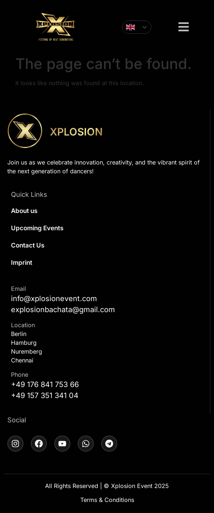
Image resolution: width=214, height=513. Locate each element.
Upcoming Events (37, 228)
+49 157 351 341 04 (44, 395)
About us (24, 210)
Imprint (21, 262)
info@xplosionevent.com (54, 298)
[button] (184, 28)
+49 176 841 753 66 (45, 384)
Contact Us (27, 245)
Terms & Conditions (107, 499)
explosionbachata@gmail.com (63, 309)
